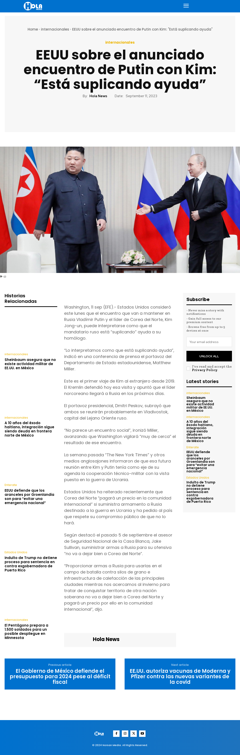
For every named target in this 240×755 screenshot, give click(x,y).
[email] (209, 342)
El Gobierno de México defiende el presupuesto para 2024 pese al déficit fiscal (60, 676)
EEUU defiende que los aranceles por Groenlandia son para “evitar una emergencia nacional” (29, 496)
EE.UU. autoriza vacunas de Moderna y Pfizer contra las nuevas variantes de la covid (180, 676)
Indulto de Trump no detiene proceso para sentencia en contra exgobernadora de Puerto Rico (31, 563)
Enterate (10, 484)
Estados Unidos (16, 552)
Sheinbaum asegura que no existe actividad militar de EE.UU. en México (30, 363)
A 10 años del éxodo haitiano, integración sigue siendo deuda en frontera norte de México (29, 428)
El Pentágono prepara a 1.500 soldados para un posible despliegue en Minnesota (26, 630)
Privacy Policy (204, 368)
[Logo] (34, 6)
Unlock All (209, 355)
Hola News (98, 96)
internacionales (55, 29)
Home (33, 29)
